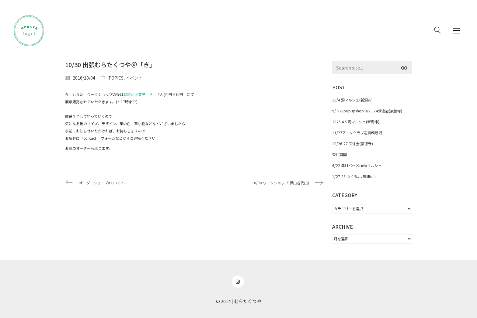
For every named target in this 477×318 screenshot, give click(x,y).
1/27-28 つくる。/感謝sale (354, 176)
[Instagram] (238, 281)
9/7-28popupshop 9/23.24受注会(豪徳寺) (367, 110)
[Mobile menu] (456, 30)
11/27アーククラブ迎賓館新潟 (357, 132)
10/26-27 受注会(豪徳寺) (352, 143)
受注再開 (339, 154)
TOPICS (116, 78)
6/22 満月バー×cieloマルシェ (357, 165)
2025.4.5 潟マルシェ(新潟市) (355, 121)
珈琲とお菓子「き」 (140, 94)
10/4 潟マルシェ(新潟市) (352, 99)
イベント (134, 78)
